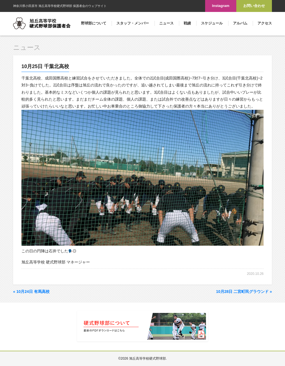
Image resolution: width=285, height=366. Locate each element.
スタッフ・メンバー (132, 23)
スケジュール (212, 23)
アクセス (264, 23)
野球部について (93, 23)
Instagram (220, 6)
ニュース (166, 23)
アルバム (240, 23)
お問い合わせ (254, 6)
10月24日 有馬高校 (31, 291)
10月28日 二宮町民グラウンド (244, 291)
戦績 (187, 23)
